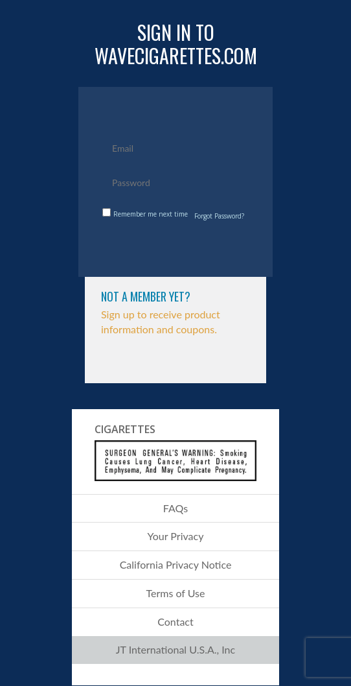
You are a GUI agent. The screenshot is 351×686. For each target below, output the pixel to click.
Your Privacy (176, 536)
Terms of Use (175, 593)
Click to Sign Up (176, 363)
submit (177, 247)
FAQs (175, 508)
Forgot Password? (219, 215)
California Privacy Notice (176, 564)
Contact (175, 621)
